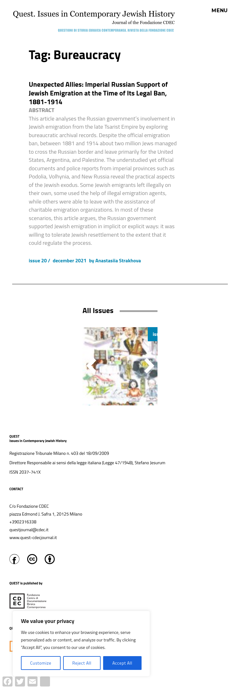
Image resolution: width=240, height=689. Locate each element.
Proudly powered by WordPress (110, 685)
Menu (220, 10)
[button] (149, 365)
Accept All (122, 663)
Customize (40, 663)
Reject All (81, 663)
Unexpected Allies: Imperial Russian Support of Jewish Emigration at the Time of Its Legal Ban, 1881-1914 (98, 93)
